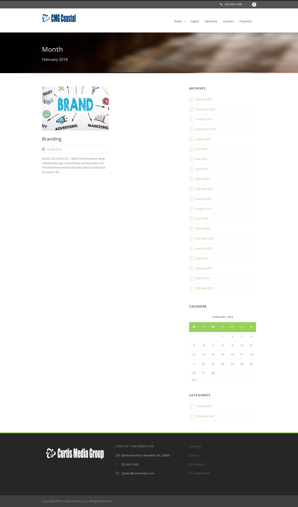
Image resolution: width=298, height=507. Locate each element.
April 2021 (202, 169)
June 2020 (202, 218)
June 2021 (202, 149)
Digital (195, 21)
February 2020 (205, 238)
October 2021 (204, 119)
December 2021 (206, 109)
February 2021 (205, 189)
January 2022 (204, 99)
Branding (51, 139)
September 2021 (206, 129)
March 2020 (203, 228)
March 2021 (203, 179)
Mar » (195, 380)
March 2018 (203, 278)
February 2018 (205, 288)
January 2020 (204, 248)
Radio (178, 21)
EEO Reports (197, 464)
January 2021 (204, 199)
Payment (246, 21)
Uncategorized (205, 416)
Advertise (211, 21)
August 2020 (203, 209)
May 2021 (202, 159)
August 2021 (203, 139)
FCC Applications (199, 473)
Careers (228, 21)
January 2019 (204, 268)
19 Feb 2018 (54, 149)
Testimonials (204, 406)
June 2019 (202, 258)
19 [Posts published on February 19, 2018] (194, 364)
